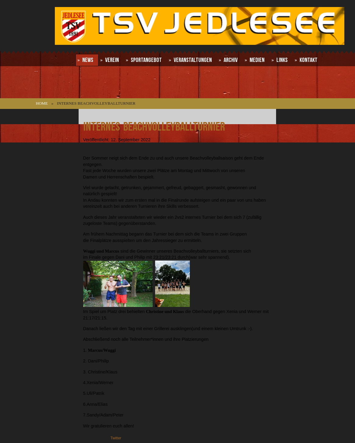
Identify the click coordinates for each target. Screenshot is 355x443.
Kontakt (309, 60)
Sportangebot (146, 60)
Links (282, 60)
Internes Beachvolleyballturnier (154, 127)
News (87, 60)
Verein (112, 60)
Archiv (231, 60)
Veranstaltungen (193, 60)
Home (42, 103)
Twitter (116, 438)
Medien (257, 60)
